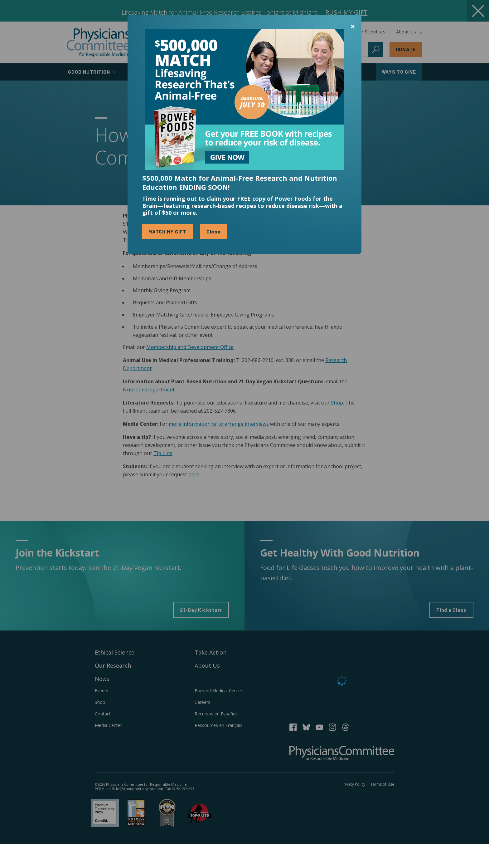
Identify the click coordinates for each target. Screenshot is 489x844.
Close (213, 231)
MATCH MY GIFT (167, 231)
